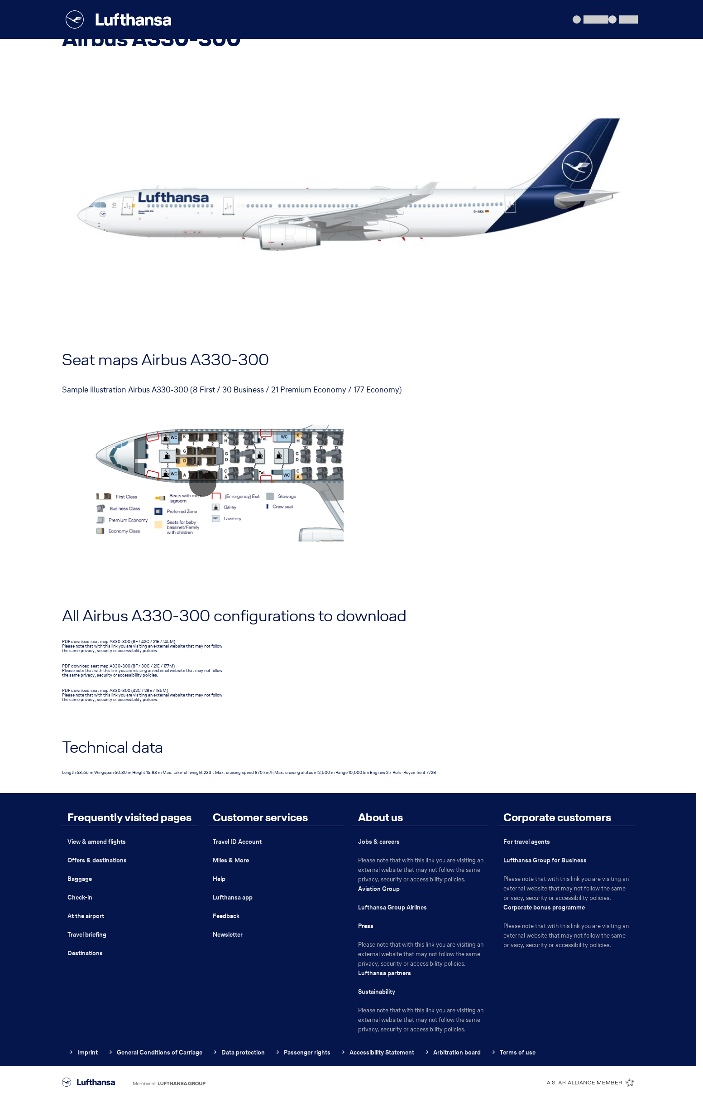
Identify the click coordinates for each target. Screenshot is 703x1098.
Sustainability (376, 991)
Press (365, 926)
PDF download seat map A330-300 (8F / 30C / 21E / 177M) (118, 666)
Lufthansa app (233, 897)
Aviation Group (379, 889)
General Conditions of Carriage (154, 1052)
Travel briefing (86, 934)
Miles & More (231, 860)
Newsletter (228, 934)
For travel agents (526, 841)
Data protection (238, 1052)
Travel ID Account (237, 841)
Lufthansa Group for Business (545, 860)
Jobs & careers (379, 841)
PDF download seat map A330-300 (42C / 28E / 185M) (115, 690)
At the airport (85, 916)
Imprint (82, 1052)
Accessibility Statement (377, 1052)
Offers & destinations (97, 860)
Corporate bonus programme (544, 907)
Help (219, 879)
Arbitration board (452, 1052)
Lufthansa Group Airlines (392, 907)
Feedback (226, 916)
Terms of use (513, 1052)
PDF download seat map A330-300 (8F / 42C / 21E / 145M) (118, 641)
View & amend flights (96, 841)
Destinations (85, 953)
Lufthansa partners (384, 973)
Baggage (79, 879)
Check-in (79, 897)
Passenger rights (302, 1052)
